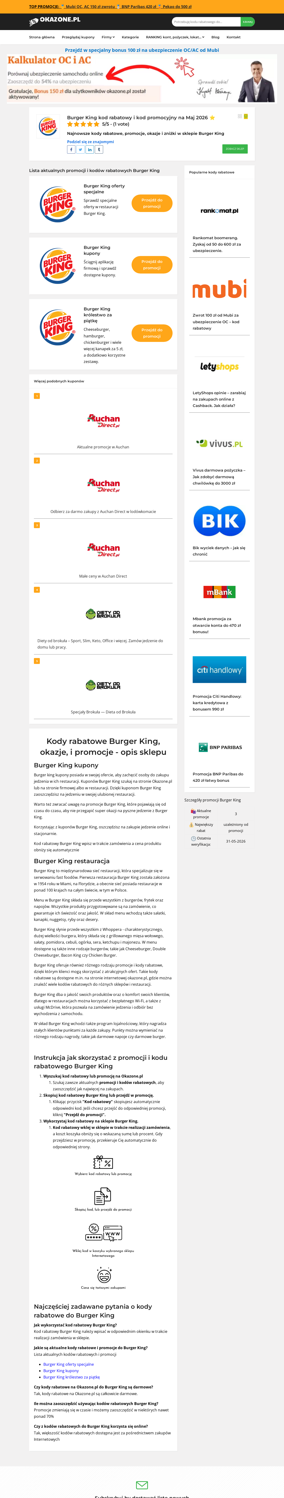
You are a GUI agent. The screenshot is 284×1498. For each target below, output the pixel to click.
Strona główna (42, 37)
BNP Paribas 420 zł (139, 6)
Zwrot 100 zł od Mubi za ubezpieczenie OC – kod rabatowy (216, 321)
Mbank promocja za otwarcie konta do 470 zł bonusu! (217, 625)
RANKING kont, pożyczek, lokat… (175, 37)
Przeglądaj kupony (78, 37)
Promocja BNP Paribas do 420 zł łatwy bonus (218, 777)
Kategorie (130, 37)
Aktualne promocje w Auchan (103, 447)
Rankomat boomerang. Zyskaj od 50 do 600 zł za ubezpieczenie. (217, 244)
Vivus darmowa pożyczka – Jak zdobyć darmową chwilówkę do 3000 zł (219, 476)
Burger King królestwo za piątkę (71, 1377)
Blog (215, 37)
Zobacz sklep (235, 148)
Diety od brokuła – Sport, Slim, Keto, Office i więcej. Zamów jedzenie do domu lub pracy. (100, 644)
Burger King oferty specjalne (68, 1364)
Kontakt (234, 37)
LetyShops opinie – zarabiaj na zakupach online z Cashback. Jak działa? (219, 399)
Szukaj (247, 21)
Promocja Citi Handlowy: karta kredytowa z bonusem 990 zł (217, 702)
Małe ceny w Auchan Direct (103, 576)
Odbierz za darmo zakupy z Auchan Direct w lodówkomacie (103, 511)
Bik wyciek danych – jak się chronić (219, 551)
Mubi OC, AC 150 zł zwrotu (90, 6)
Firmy (108, 37)
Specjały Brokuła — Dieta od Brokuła (103, 712)
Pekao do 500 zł (177, 6)
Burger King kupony (61, 1370)
